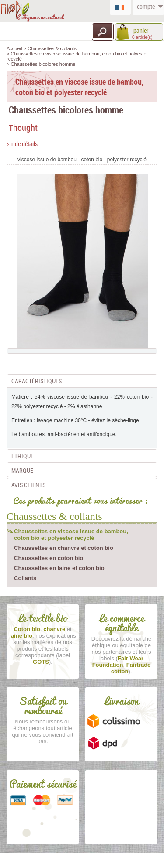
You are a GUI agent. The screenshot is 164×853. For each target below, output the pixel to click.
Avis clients (28, 485)
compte (145, 6)
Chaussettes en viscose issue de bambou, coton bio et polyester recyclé (71, 534)
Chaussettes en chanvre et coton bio (63, 548)
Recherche (102, 31)
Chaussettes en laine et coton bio (59, 568)
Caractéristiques (36, 381)
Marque (22, 470)
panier (140, 30)
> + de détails (22, 143)
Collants (25, 578)
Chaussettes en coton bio (48, 558)
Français (122, 6)
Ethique (22, 456)
